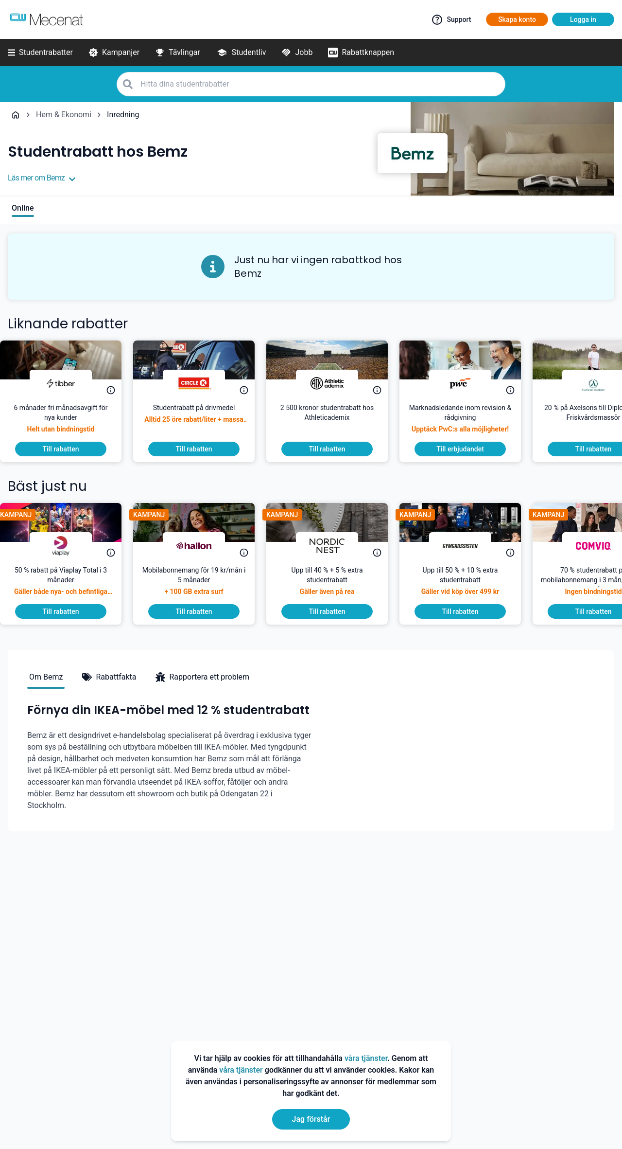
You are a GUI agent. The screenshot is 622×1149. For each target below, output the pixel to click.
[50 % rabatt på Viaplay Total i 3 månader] (68, 584)
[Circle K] (202, 383)
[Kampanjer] (113, 52)
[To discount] (68, 449)
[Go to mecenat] (47, 19)
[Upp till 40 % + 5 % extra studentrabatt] (335, 584)
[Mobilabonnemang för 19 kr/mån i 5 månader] (201, 584)
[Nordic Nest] (335, 545)
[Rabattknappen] (361, 52)
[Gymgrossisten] (468, 545)
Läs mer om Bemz (42, 178)
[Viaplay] (68, 545)
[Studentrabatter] (40, 52)
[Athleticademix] (335, 383)
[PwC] (468, 383)
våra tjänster (366, 1058)
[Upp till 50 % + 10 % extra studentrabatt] (468, 584)
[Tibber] (68, 383)
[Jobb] (296, 52)
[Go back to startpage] (15, 115)
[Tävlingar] (177, 52)
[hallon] (202, 545)
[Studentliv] (241, 52)
